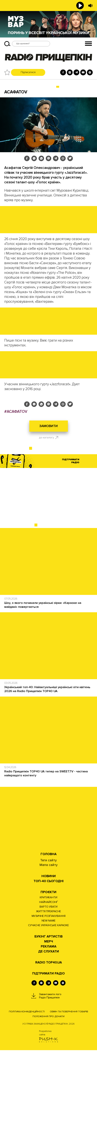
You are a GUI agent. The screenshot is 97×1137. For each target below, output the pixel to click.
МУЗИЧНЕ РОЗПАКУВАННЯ (48, 1003)
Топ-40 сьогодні (49, 968)
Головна (49, 941)
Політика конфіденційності (27, 1098)
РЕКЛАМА (48, 1033)
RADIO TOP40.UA (48, 1049)
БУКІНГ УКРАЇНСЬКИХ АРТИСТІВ (32, 87)
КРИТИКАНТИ (48, 984)
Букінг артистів (48, 1023)
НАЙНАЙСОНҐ (48, 989)
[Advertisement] (48, 583)
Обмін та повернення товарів (69, 1098)
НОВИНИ (48, 963)
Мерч (48, 1028)
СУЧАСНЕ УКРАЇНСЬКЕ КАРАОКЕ (48, 1012)
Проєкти (48, 979)
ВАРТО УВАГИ (48, 993)
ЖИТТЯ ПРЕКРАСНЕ (48, 998)
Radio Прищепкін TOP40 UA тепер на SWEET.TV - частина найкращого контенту (46, 860)
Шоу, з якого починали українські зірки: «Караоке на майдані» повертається (42, 692)
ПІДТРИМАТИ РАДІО (48, 1060)
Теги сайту (48, 947)
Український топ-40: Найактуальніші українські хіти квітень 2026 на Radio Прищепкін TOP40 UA (47, 776)
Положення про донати (48, 1103)
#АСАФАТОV (15, 498)
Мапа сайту (48, 952)
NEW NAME (49, 1007)
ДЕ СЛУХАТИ (48, 1038)
